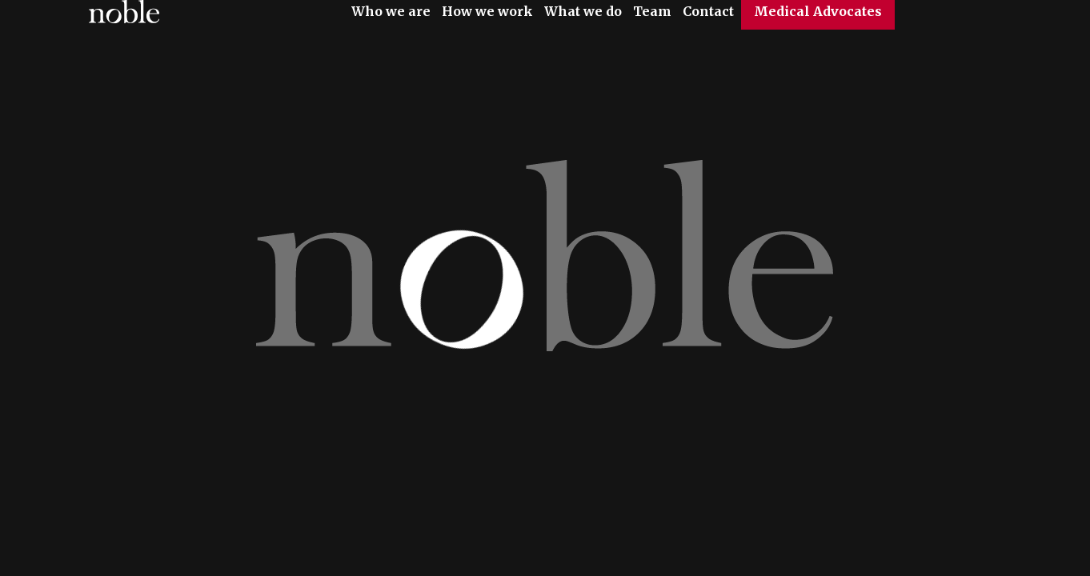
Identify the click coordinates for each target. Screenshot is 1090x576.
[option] (545, 288)
